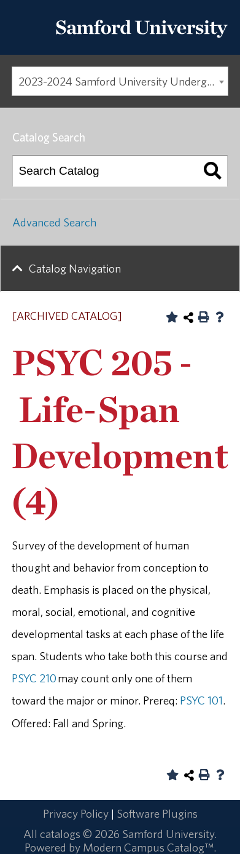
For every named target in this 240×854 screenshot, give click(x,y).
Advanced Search (54, 222)
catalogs (60, 833)
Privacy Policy (76, 813)
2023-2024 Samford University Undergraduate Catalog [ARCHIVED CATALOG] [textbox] (123, 81)
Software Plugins (157, 813)
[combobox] (120, 81)
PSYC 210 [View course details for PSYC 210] (34, 678)
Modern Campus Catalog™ (148, 847)
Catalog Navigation (75, 268)
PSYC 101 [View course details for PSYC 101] (201, 700)
